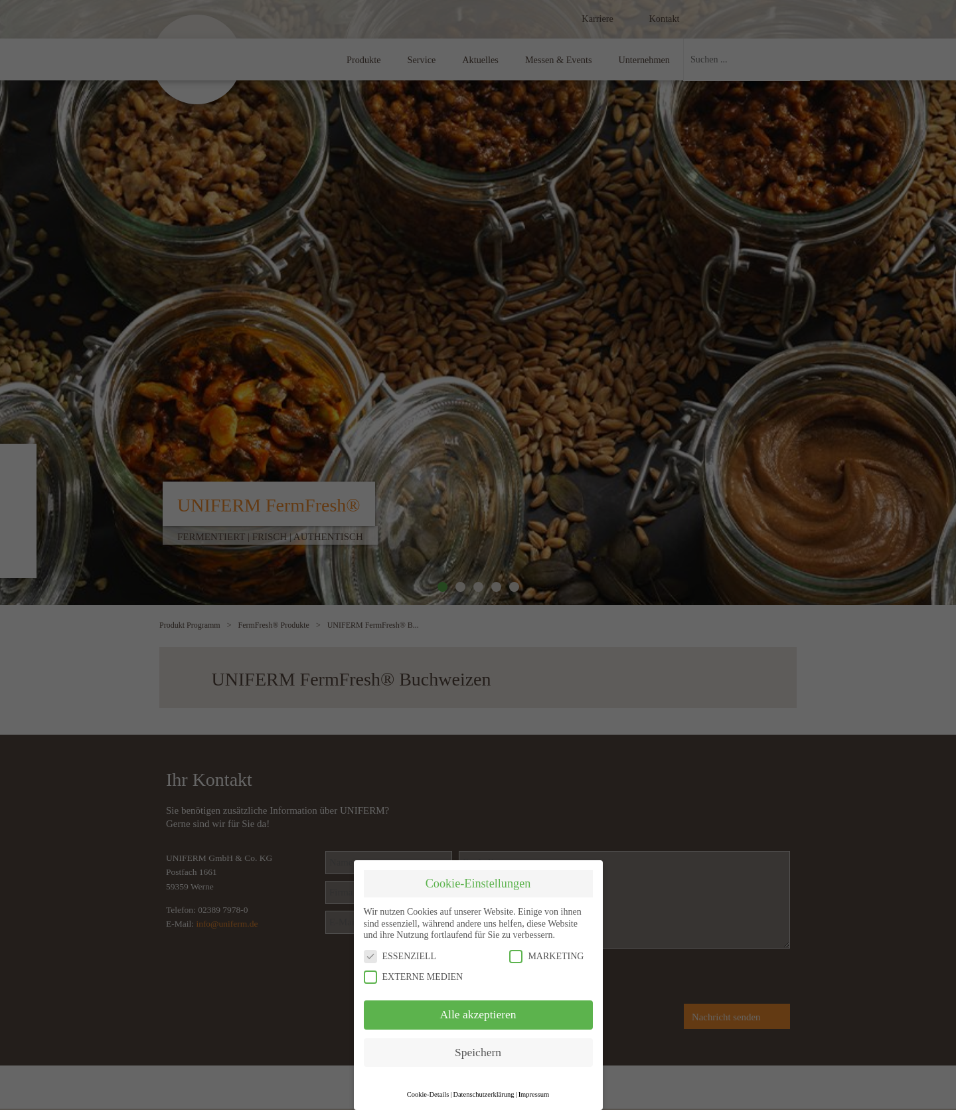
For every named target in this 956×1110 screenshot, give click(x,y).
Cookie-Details (428, 1094)
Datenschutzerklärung (483, 1094)
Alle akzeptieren (477, 1014)
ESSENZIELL (400, 956)
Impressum (534, 1094)
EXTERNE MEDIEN (413, 977)
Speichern (478, 1052)
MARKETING (546, 956)
